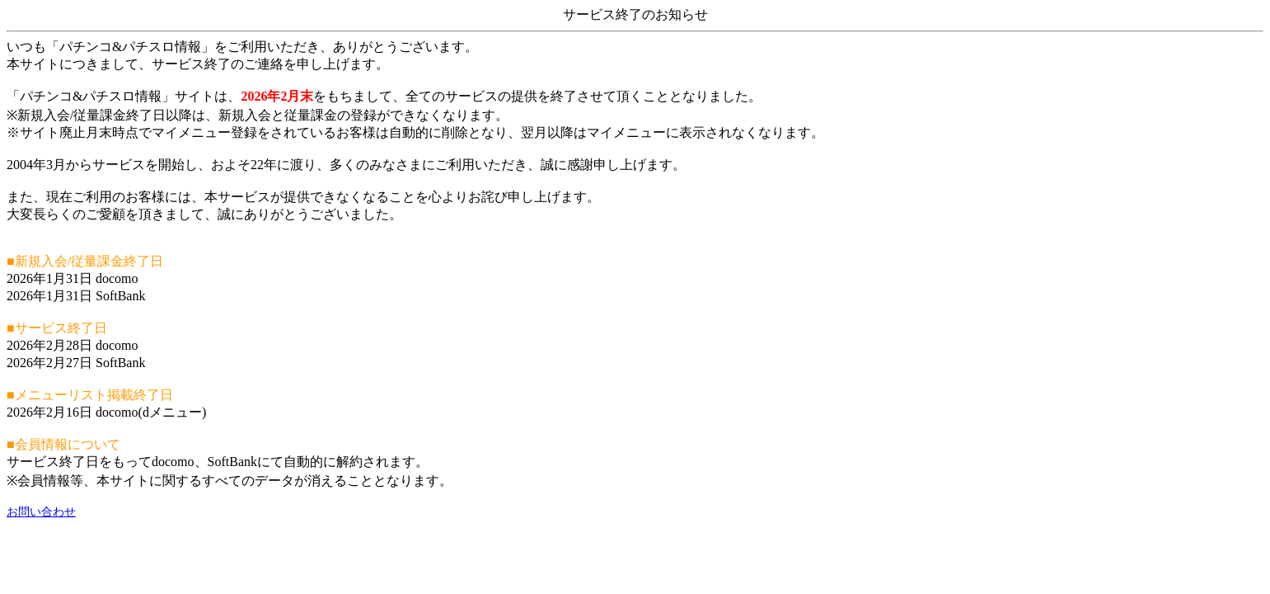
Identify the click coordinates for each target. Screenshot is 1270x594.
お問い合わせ (41, 512)
